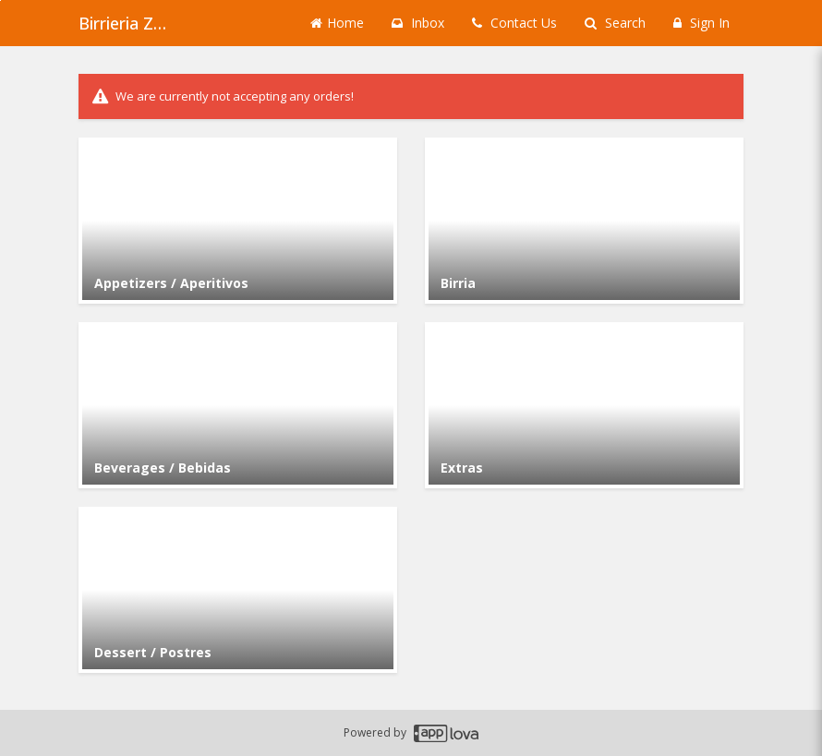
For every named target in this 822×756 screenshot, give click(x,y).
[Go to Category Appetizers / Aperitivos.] (238, 221)
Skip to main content (0, 0)
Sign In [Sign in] (701, 22)
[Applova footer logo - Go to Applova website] (446, 733)
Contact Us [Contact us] (514, 22)
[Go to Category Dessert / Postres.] (238, 590)
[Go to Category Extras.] (584, 405)
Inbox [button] (418, 22)
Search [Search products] (615, 22)
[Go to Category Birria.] (584, 221)
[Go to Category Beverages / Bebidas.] (238, 405)
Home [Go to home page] (337, 22)
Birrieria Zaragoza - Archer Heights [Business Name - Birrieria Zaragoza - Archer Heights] (125, 23)
